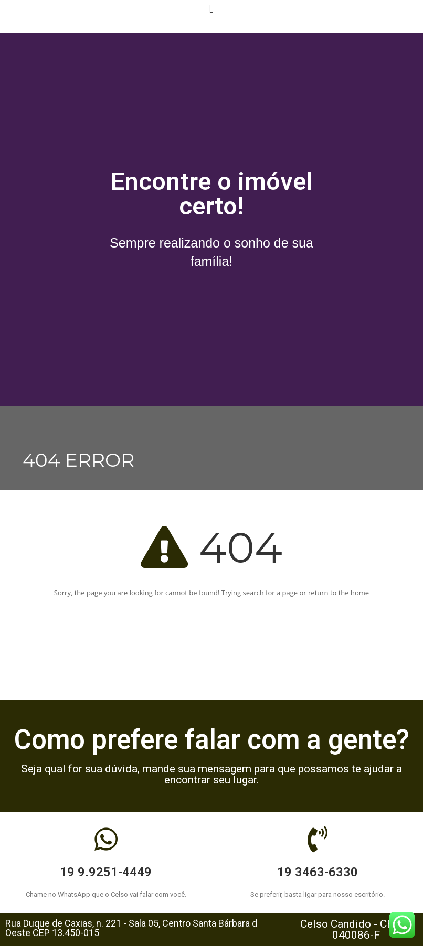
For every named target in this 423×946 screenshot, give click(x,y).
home (360, 592)
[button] (211, 8)
